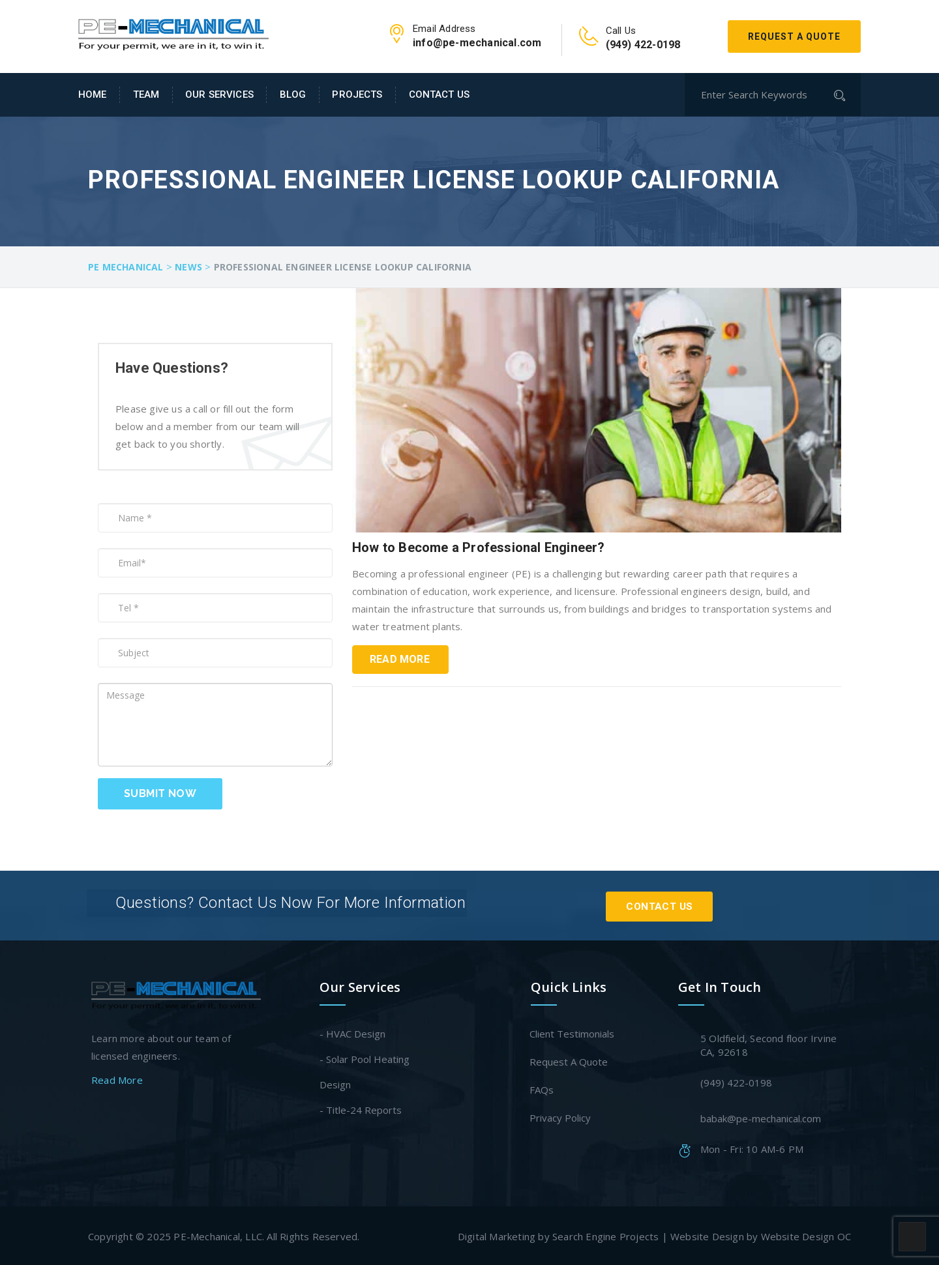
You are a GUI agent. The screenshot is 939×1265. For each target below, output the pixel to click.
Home (92, 94)
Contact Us (439, 94)
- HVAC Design (352, 1031)
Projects (357, 94)
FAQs (542, 1087)
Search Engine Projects (605, 1234)
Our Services (219, 94)
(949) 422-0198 (736, 1080)
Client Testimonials (572, 1031)
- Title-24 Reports (361, 1107)
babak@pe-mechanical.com (760, 1116)
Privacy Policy (561, 1115)
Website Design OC (806, 1234)
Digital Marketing (496, 1234)
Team (146, 94)
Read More (400, 659)
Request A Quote (794, 36)
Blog (293, 94)
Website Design (707, 1234)
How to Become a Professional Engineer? (478, 547)
